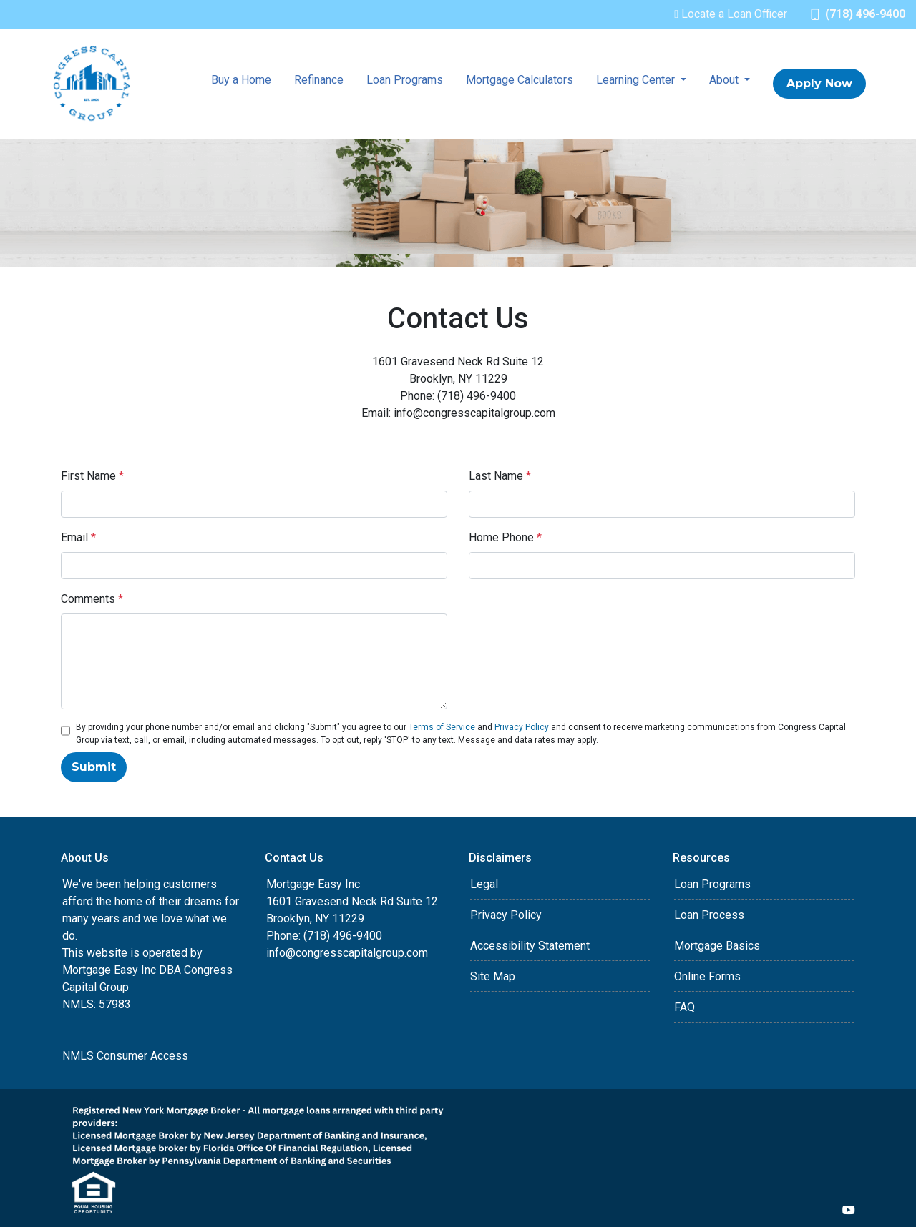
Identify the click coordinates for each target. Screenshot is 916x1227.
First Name (92, 476)
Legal (484, 884)
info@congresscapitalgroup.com (347, 953)
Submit (94, 767)
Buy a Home (241, 80)
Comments (92, 599)
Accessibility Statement (530, 945)
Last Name (500, 476)
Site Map (492, 976)
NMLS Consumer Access (125, 1056)
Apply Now (819, 83)
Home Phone (505, 537)
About (725, 80)
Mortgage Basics (717, 945)
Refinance (319, 80)
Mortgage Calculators (519, 80)
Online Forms (707, 976)
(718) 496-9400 (858, 14)
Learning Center (637, 80)
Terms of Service (442, 727)
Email (78, 537)
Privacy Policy (521, 727)
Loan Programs (404, 80)
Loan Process (709, 915)
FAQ (684, 1007)
